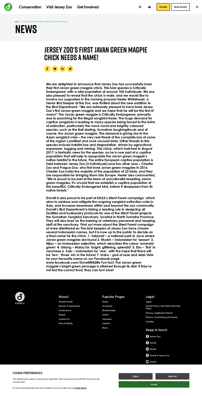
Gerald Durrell (65, 307)
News (17, 22)
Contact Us (64, 324)
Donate (163, 7)
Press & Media (66, 328)
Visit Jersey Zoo (59, 7)
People (62, 320)
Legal (148, 307)
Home (105, 307)
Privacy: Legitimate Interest (159, 318)
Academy (107, 311)
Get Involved (87, 7)
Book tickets (180, 7)
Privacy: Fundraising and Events (162, 322)
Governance (65, 315)
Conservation (30, 7)
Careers (106, 328)
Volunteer (107, 324)
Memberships (109, 315)
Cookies (150, 327)
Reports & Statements (69, 311)
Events (105, 320)
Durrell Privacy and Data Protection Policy (163, 312)
